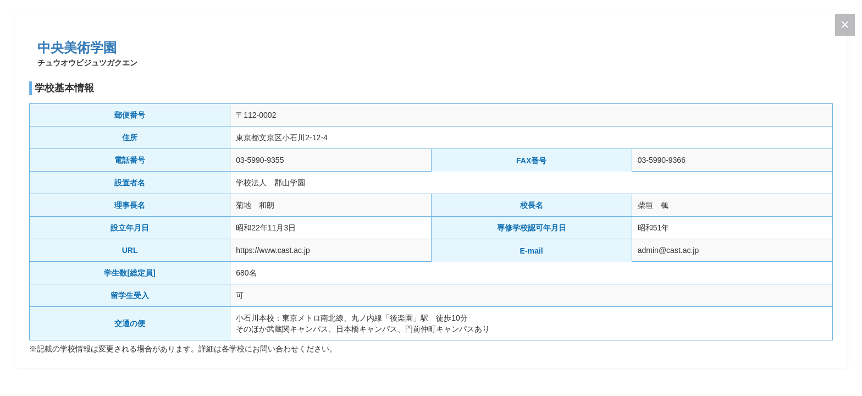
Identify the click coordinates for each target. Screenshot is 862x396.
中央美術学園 (77, 47)
